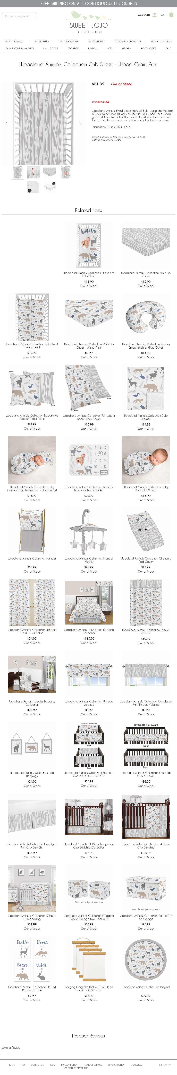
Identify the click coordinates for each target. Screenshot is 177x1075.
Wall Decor (50, 48)
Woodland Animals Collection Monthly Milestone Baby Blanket (89, 488)
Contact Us (37, 1065)
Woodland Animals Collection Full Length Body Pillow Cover (89, 417)
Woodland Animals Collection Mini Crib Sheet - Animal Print (89, 346)
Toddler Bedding (68, 41)
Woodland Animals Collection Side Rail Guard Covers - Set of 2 (89, 774)
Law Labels (136, 1065)
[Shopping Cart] (171, 15)
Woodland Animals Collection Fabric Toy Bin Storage (146, 917)
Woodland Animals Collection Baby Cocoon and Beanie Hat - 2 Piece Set (32, 488)
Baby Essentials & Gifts (20, 48)
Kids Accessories (161, 41)
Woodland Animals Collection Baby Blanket (145, 417)
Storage (73, 48)
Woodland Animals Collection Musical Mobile (89, 560)
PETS (109, 48)
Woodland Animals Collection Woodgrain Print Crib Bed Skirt (32, 846)
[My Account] (154, 15)
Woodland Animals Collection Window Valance (89, 703)
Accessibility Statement (75, 1068)
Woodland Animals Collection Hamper (32, 558)
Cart (164, 15)
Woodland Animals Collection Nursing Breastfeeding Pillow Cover (146, 346)
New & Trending (14, 41)
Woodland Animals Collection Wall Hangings (32, 774)
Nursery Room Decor (127, 41)
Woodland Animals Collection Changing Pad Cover (146, 560)
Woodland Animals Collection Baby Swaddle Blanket (145, 488)
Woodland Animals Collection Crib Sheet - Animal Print (32, 345)
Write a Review (11, 1047)
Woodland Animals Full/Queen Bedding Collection (89, 631)
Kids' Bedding (96, 41)
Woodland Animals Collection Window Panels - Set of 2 (32, 631)
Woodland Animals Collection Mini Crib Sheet (146, 274)
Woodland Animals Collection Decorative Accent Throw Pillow (32, 417)
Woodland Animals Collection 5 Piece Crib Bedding (32, 917)
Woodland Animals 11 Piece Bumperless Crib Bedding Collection (89, 846)
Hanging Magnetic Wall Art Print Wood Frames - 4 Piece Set (89, 988)
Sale (168, 48)
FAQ (23, 1065)
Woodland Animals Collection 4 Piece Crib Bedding (146, 846)
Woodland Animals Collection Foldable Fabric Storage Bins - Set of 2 (89, 917)
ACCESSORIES (148, 48)
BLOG (52, 1065)
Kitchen (126, 48)
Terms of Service (93, 1065)
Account (144, 15)
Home (12, 1065)
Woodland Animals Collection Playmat (146, 987)
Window (93, 48)
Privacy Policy (69, 1065)
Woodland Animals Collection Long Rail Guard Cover (146, 774)
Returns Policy (116, 1065)
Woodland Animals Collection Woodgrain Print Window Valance (146, 703)
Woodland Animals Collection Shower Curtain (146, 631)
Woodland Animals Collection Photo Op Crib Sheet (89, 274)
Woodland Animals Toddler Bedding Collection (32, 703)
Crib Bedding (41, 41)
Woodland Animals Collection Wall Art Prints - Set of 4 (32, 988)
